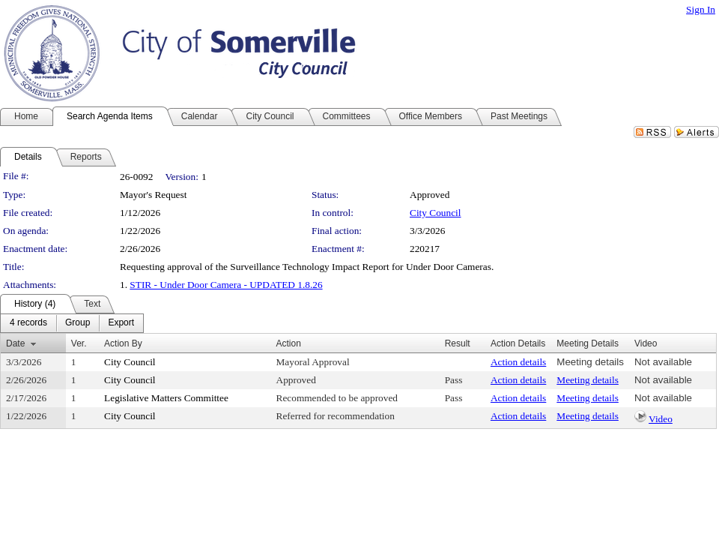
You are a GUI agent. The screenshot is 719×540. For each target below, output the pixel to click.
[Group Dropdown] (77, 323)
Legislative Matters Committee (166, 398)
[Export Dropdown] (121, 323)
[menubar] (72, 323)
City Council (435, 212)
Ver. (79, 343)
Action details (518, 362)
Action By (123, 343)
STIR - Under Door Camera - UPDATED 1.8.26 (226, 284)
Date (15, 343)
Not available (663, 362)
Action (288, 343)
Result (457, 343)
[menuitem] (28, 323)
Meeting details (590, 362)
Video (661, 418)
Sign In (700, 9)
